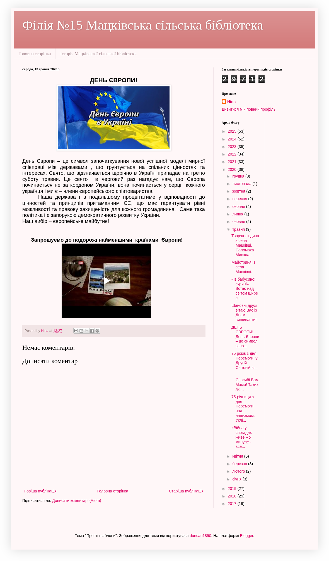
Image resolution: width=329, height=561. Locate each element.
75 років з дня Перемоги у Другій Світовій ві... (244, 360)
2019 (233, 488)
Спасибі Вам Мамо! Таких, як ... (245, 382)
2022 (233, 154)
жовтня (239, 191)
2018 (233, 496)
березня (240, 464)
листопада (242, 183)
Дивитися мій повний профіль (248, 109)
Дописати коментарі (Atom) (76, 500)
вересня (240, 198)
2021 (233, 161)
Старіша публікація (186, 491)
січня (237, 479)
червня (239, 221)
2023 (233, 146)
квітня (238, 456)
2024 (233, 139)
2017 (233, 503)
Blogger (246, 535)
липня (238, 214)
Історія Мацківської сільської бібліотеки (98, 53)
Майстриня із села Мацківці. (243, 267)
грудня (238, 176)
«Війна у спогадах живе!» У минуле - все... (242, 437)
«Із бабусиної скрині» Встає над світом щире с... (244, 288)
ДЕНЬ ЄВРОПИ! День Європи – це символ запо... (245, 336)
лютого (239, 471)
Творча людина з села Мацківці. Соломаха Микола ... (245, 245)
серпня (239, 206)
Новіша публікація (40, 491)
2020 (233, 169)
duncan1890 (200, 535)
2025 (233, 131)
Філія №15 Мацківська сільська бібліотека (142, 25)
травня (239, 229)
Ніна (231, 101)
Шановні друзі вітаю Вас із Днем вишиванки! (244, 312)
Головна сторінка (34, 53)
